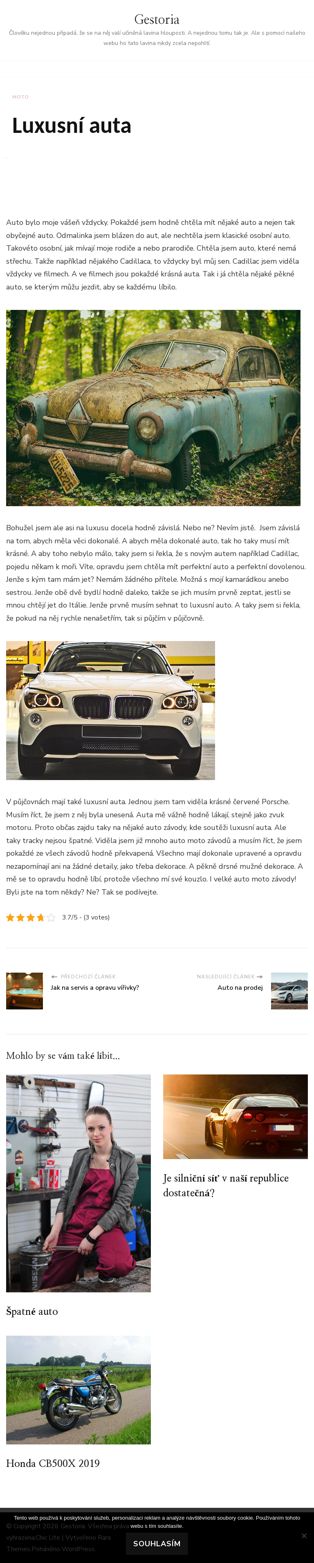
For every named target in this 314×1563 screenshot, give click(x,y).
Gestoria (157, 20)
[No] (304, 1536)
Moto (20, 97)
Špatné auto (32, 1312)
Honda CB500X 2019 (53, 1464)
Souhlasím (157, 1544)
